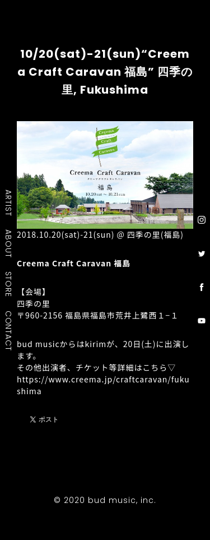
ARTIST (9, 203)
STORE (9, 284)
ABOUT (9, 243)
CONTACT (9, 330)
